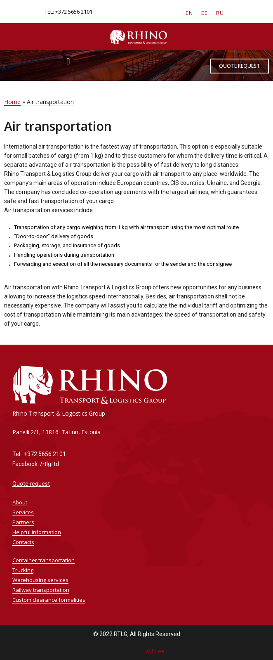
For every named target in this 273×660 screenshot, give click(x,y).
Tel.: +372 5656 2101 (39, 454)
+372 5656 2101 (73, 11)
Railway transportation (40, 590)
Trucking (22, 570)
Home (12, 102)
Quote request (31, 483)
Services (25, 512)
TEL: (50, 11)
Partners (23, 522)
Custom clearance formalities (48, 599)
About (19, 502)
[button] (68, 61)
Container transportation (43, 560)
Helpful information (38, 532)
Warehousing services (40, 580)
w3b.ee (155, 651)
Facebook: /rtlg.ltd (35, 464)
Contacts (23, 542)
